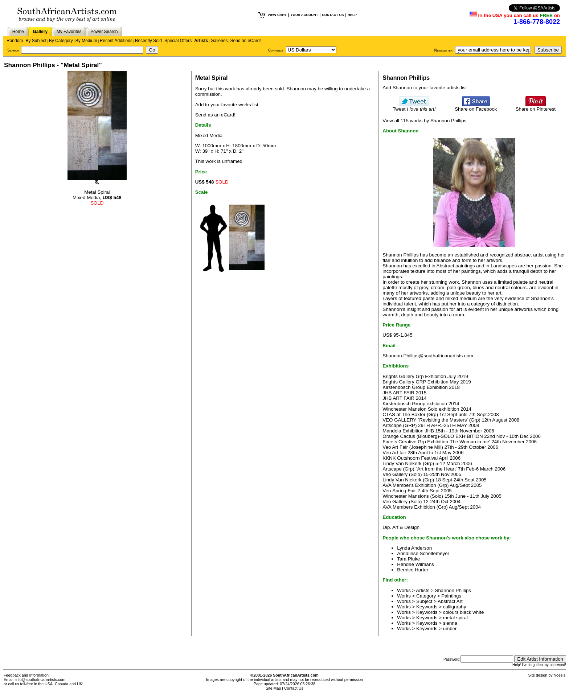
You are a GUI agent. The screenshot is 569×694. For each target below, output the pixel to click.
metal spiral (455, 617)
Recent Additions (116, 40)
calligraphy (454, 606)
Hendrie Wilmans (415, 564)
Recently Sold (148, 40)
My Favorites (69, 31)
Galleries (219, 40)
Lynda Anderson (414, 548)
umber (450, 628)
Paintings (451, 596)
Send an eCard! (245, 40)
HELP (352, 15)
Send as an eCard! (215, 115)
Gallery (40, 31)
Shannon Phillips (453, 590)
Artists (201, 40)
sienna (450, 623)
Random (15, 40)
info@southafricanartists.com (41, 679)
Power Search (104, 31)
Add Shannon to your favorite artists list (424, 87)
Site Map (273, 688)
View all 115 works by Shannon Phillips (424, 120)
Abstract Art (450, 601)
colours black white (463, 612)
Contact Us (293, 688)
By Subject (35, 40)
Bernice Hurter (412, 569)
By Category (61, 40)
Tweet (414, 107)
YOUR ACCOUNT (304, 15)
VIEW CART (277, 15)
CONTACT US (333, 15)
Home (18, 31)
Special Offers (178, 40)
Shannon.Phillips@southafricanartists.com (427, 355)
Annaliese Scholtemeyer (423, 553)
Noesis (559, 675)
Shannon (296, 88)
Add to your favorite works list (226, 104)
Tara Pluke (408, 559)
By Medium (86, 40)
